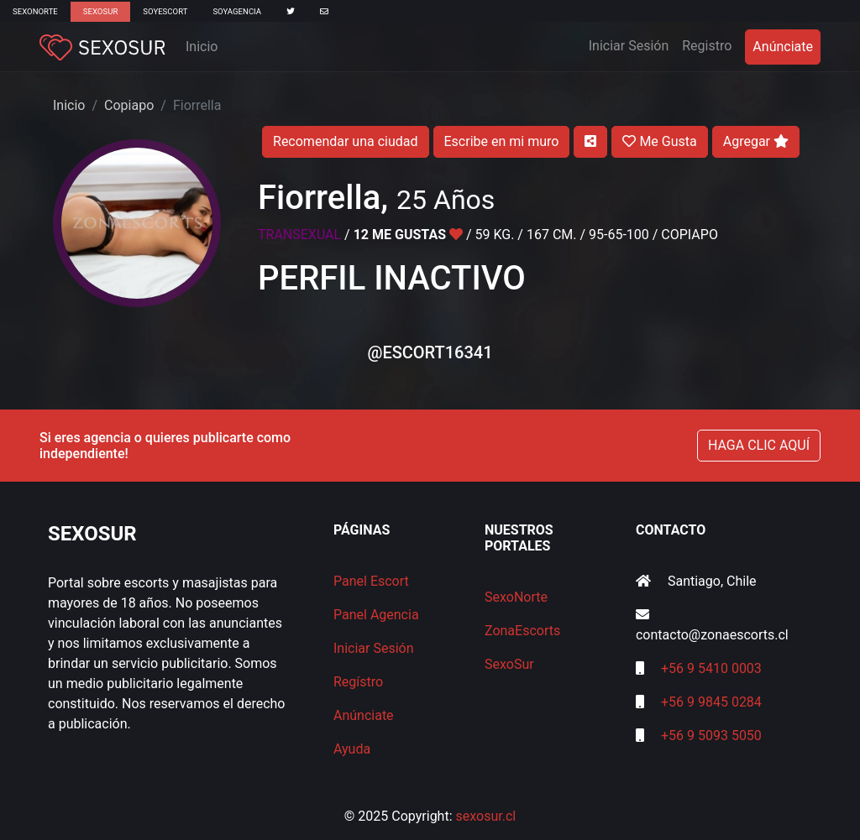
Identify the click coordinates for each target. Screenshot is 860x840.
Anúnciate (782, 47)
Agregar (756, 141)
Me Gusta (659, 141)
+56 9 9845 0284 (711, 702)
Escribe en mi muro (501, 141)
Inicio (202, 47)
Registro (707, 46)
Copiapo (129, 105)
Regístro (358, 682)
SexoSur (100, 11)
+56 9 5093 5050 (711, 735)
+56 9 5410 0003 (711, 668)
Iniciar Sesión (632, 44)
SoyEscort (165, 11)
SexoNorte (35, 11)
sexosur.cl (486, 816)
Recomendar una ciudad (345, 141)
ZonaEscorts (522, 631)
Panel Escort (371, 581)
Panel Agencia (376, 615)
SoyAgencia (236, 11)
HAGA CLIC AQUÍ (759, 445)
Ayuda (351, 749)
